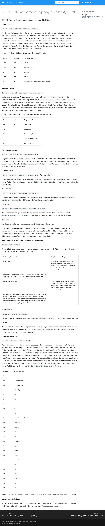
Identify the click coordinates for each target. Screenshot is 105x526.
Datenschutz (33, 521)
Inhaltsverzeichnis (88, 11)
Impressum (25, 521)
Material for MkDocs (14, 523)
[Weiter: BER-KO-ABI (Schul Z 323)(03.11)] (87, 515)
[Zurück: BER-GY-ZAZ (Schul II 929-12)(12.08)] (19, 515)
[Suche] (67, 2)
